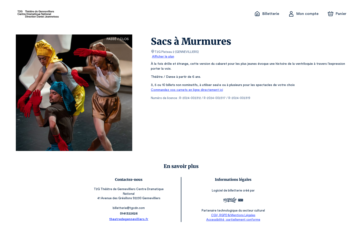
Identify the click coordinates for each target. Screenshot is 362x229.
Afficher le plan (162, 56)
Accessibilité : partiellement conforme (232, 219)
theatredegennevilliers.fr (129, 219)
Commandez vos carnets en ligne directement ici (186, 90)
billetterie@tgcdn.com (129, 208)
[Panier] (337, 13)
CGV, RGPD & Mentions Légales (232, 215)
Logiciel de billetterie (226, 190)
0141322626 (130, 213)
